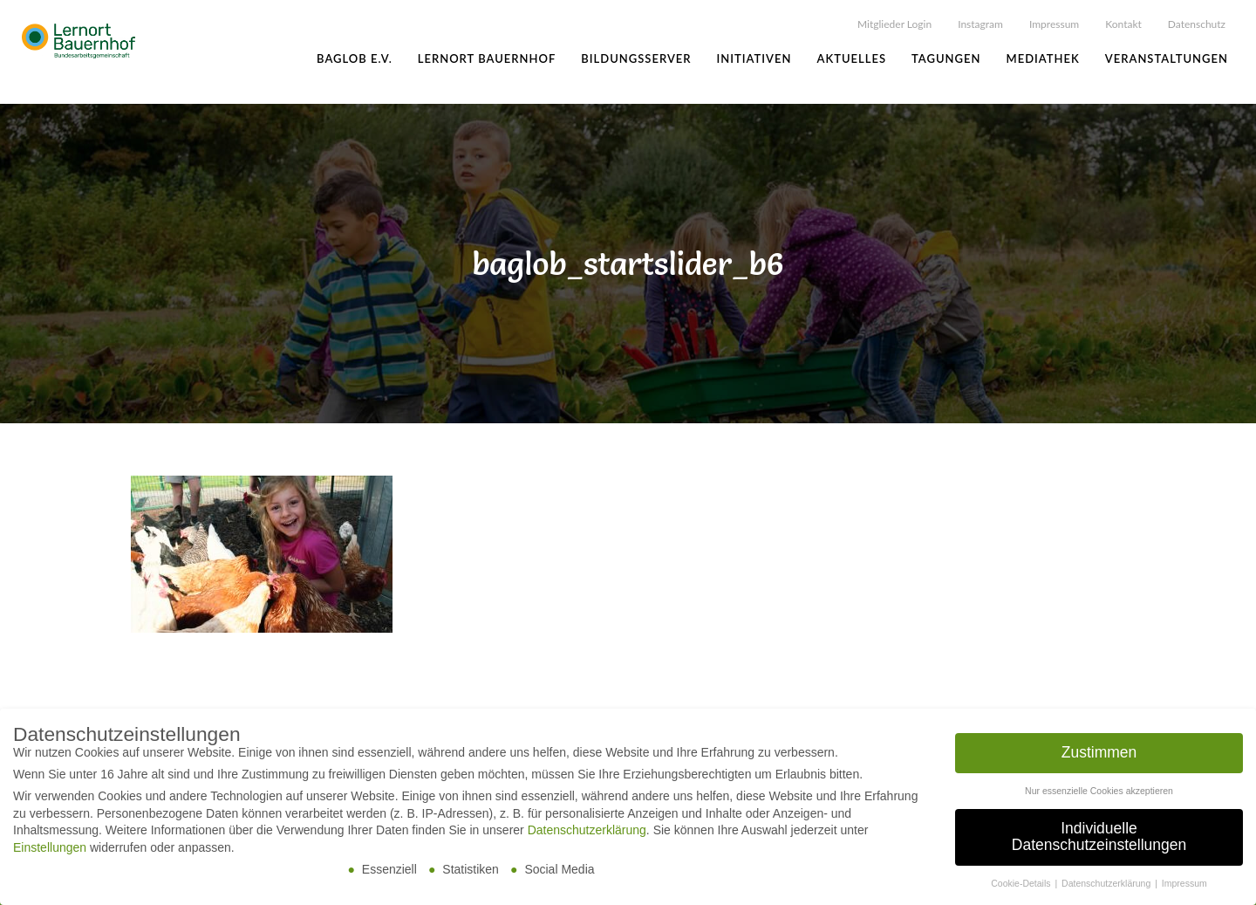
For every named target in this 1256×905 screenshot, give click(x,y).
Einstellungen (49, 848)
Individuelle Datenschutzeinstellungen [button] (1099, 837)
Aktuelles (851, 58)
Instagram (980, 24)
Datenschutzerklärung (587, 831)
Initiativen (754, 58)
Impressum (1054, 24)
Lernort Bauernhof (487, 58)
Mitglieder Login (894, 24)
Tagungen (945, 58)
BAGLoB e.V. (354, 58)
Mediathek (1043, 58)
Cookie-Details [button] (1022, 884)
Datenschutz (1196, 24)
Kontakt (1123, 24)
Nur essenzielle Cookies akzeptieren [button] (1099, 791)
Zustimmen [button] (1099, 753)
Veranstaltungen (1166, 58)
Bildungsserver (636, 58)
